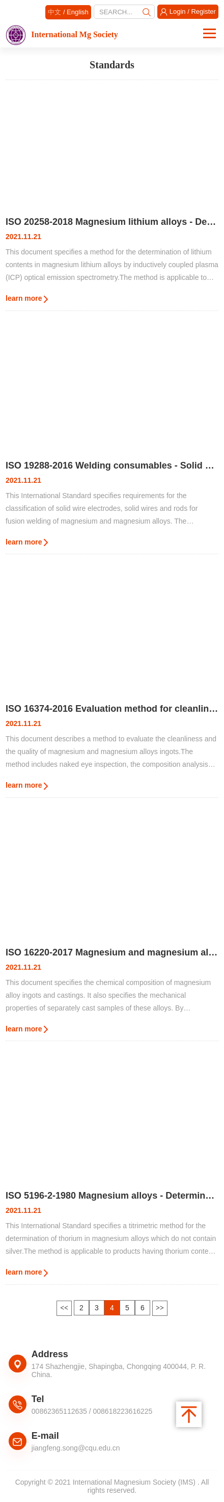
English (78, 12)
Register (203, 11)
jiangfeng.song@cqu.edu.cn (76, 1448)
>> (160, 1308)
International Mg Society (62, 34)
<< (64, 1308)
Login (178, 11)
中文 (54, 12)
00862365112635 (59, 1411)
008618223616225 (123, 1411)
